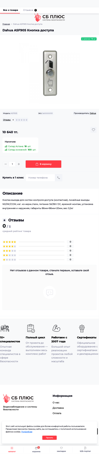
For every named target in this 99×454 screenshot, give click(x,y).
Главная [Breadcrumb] (6, 24)
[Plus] (19, 164)
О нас (56, 402)
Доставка (58, 407)
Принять (49, 438)
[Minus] (6, 164)
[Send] (58, 177)
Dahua (93, 113)
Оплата (57, 413)
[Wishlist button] (93, 130)
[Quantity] (12, 164)
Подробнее (26, 432)
